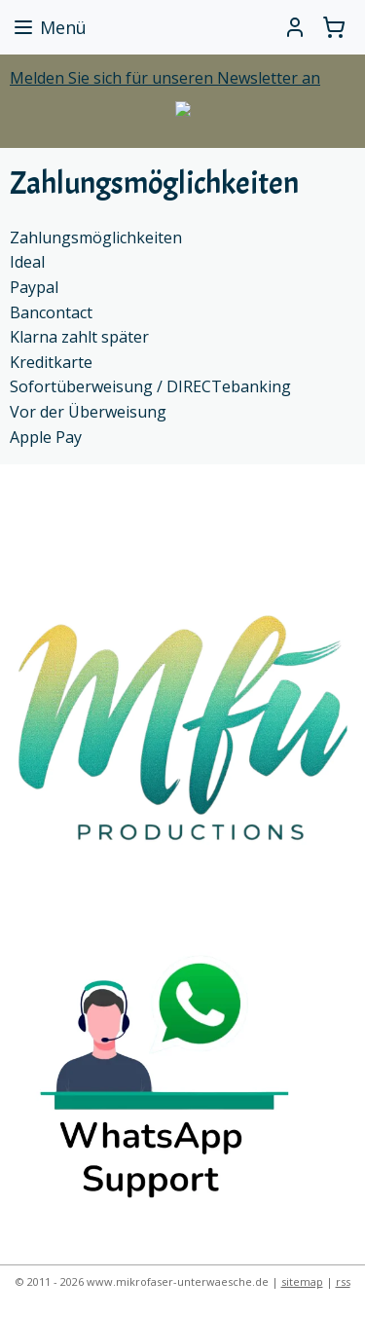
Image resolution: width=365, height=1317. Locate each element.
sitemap (302, 1281)
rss (343, 1281)
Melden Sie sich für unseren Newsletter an (165, 78)
